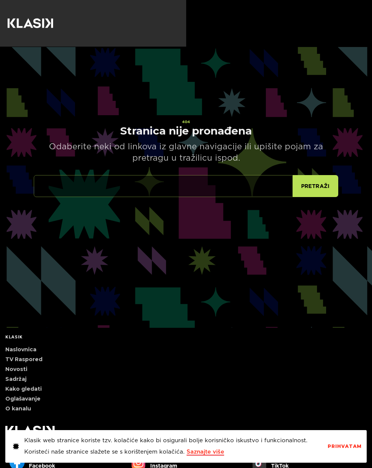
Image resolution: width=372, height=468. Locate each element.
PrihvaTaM (345, 446)
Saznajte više (205, 452)
